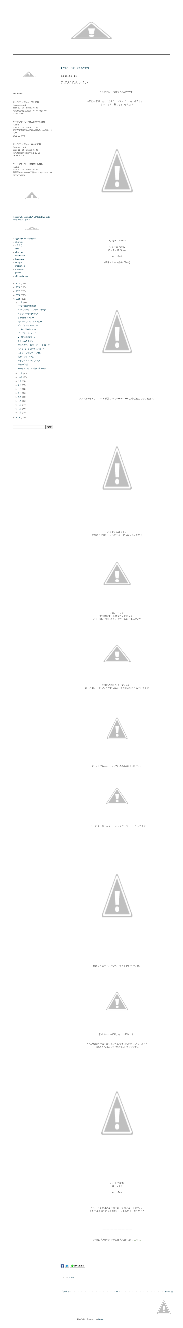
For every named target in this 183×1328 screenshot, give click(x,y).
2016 (18, 295)
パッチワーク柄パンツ (28, 314)
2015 (18, 299)
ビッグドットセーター (28, 325)
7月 (20, 389)
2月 (20, 409)
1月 (20, 412)
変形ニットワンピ (26, 357)
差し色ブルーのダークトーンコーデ (34, 345)
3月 (20, 405)
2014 (18, 417)
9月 (20, 381)
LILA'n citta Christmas (27, 329)
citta (17, 249)
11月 (20, 373)
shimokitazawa (22, 276)
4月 (20, 401)
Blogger (101, 1319)
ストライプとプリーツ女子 (30, 353)
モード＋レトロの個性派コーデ (32, 368)
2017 (18, 291)
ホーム (117, 1291)
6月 (20, 393)
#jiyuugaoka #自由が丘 (25, 238)
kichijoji (71, 1277)
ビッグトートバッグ (27, 333)
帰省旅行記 (23, 364)
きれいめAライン (25, 341)
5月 (20, 397)
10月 (20, 377)
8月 (20, 385)
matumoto (19, 269)
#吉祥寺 (19, 245)
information (20, 256)
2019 (18, 283)
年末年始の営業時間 (27, 306)
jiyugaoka (19, 259)
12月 (20, 302)
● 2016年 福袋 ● (26, 337)
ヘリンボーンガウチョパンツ (31, 349)
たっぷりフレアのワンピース (31, 321)
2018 (18, 287)
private (18, 273)
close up (19, 252)
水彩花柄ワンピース (27, 317)
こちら (137, 1239)
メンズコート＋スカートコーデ (32, 310)
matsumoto (20, 266)
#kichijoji (19, 242)
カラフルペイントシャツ (29, 361)
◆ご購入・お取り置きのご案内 (75, 68)
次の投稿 (65, 1291)
